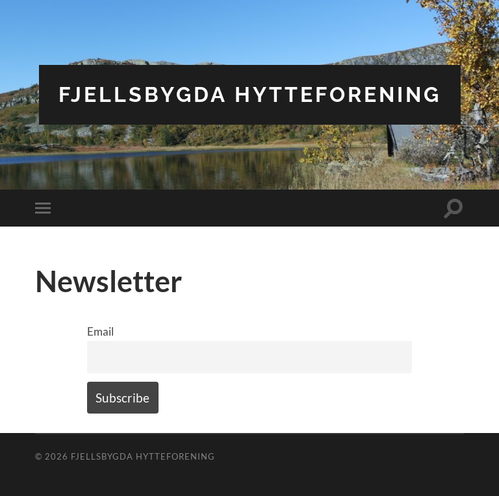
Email (100, 331)
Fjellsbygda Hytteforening (249, 94)
